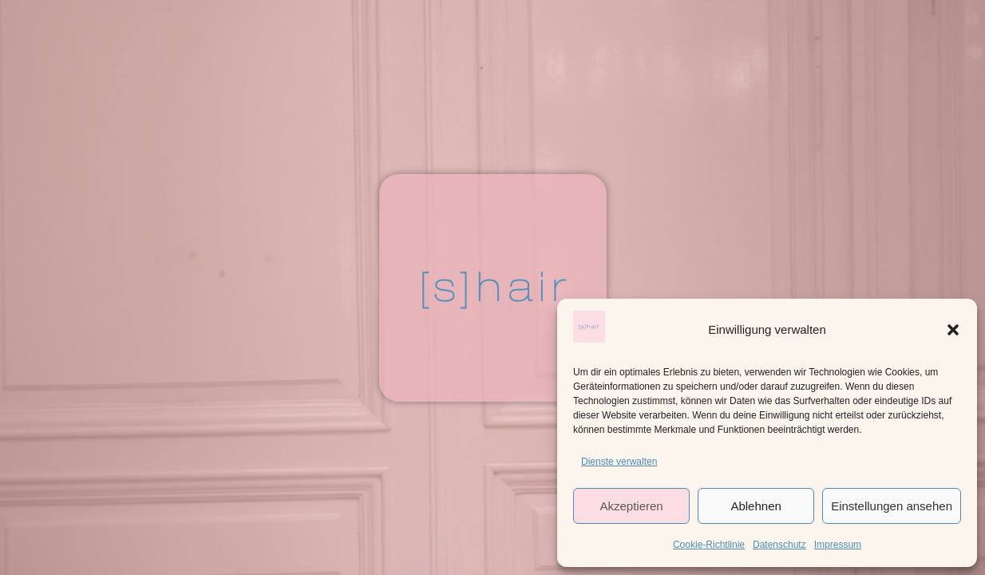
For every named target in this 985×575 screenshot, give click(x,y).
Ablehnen (755, 506)
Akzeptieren (631, 506)
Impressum (837, 544)
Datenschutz (779, 544)
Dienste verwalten (619, 461)
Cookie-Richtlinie (709, 544)
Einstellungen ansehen (891, 506)
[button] (953, 330)
